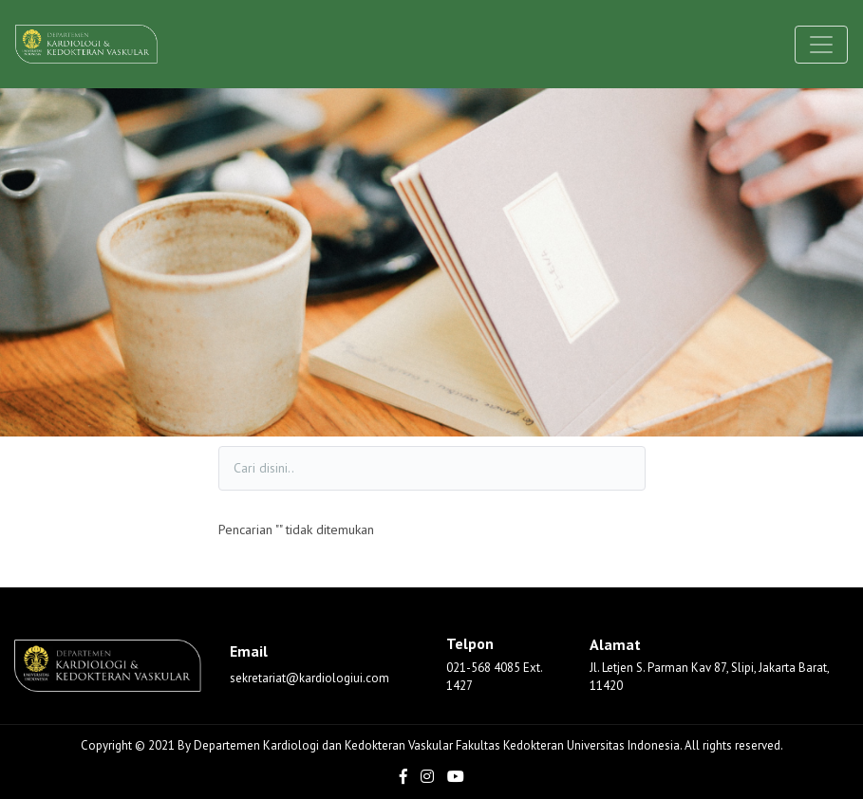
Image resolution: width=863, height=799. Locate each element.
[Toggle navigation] (821, 45)
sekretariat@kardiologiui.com (309, 678)
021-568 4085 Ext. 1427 (494, 677)
